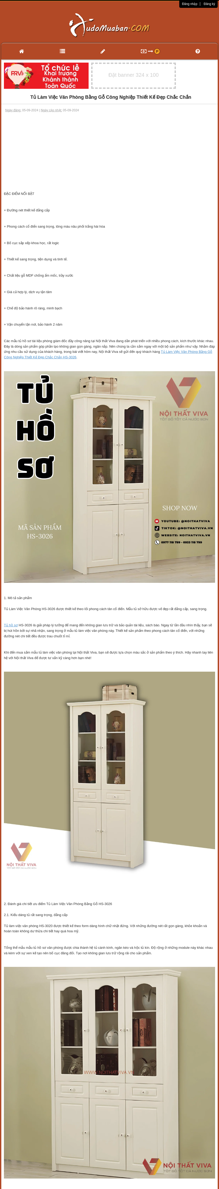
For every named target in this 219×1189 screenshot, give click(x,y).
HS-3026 (69, 357)
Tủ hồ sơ (11, 625)
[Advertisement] (109, 152)
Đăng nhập (189, 4)
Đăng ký (209, 4)
